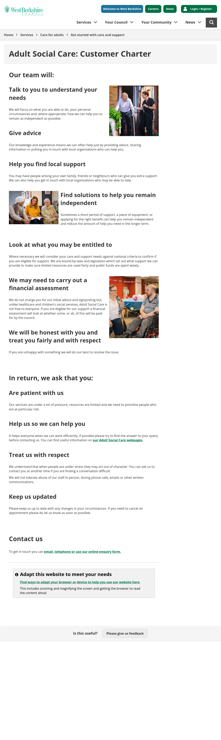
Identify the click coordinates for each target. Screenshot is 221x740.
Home (8, 35)
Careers (153, 9)
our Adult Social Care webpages (117, 440)
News (170, 9)
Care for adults (52, 35)
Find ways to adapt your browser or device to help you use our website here (80, 582)
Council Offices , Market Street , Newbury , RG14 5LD (42, 652)
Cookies (51, 647)
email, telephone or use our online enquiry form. (82, 551)
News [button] (190, 22)
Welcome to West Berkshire (122, 9)
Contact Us (34, 647)
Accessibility (13, 647)
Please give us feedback (125, 633)
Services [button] (84, 22)
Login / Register (201, 9)
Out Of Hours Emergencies (81, 647)
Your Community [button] (156, 22)
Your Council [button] (116, 22)
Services (26, 35)
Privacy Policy (115, 647)
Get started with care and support (97, 35)
